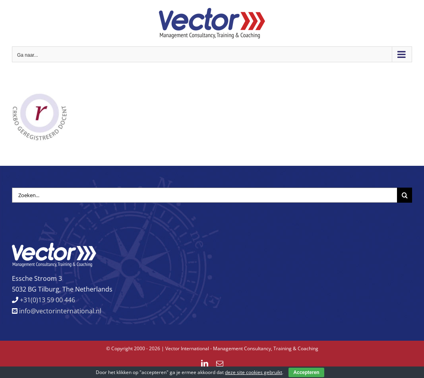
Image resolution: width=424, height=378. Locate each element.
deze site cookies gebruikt (253, 372)
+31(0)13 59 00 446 (46, 299)
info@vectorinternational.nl (59, 311)
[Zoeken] (404, 195)
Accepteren (306, 372)
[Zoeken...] (204, 195)
